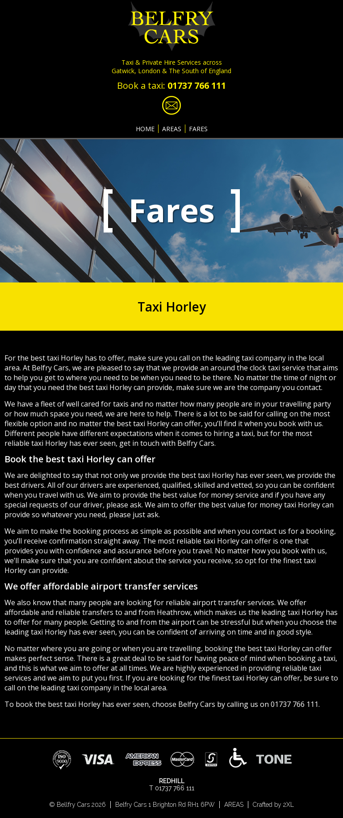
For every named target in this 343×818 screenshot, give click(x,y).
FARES (198, 129)
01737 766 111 (196, 85)
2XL (288, 804)
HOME (145, 129)
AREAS (171, 129)
